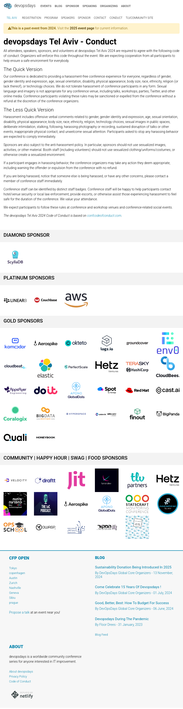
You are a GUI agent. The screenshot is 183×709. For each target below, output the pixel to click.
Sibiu (12, 597)
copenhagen (17, 573)
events (46, 6)
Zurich (13, 583)
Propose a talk (19, 612)
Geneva (14, 593)
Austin (13, 578)
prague (13, 602)
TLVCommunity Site (139, 18)
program (51, 18)
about (126, 6)
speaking (89, 6)
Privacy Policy (18, 676)
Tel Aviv (12, 18)
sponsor (72, 6)
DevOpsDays (19, 6)
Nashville (15, 588)
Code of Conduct (20, 681)
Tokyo (13, 568)
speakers (68, 18)
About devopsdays (21, 671)
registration (31, 18)
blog (58, 6)
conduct (116, 18)
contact (100, 18)
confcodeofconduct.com (104, 215)
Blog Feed (101, 634)
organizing (109, 6)
